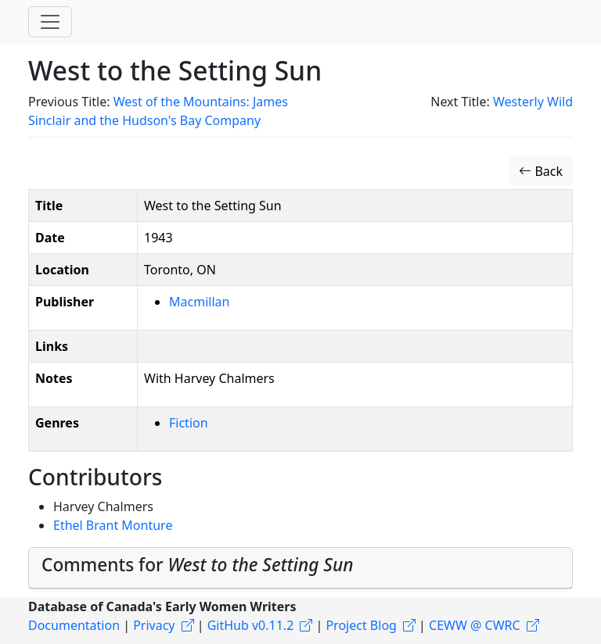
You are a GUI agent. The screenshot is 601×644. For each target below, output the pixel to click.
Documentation (74, 625)
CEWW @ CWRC (474, 625)
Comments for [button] (197, 565)
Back (541, 171)
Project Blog (361, 625)
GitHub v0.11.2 (250, 625)
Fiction (188, 422)
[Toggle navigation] (50, 22)
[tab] (300, 568)
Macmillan (199, 301)
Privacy (154, 625)
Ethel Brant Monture (112, 525)
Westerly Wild (533, 101)
